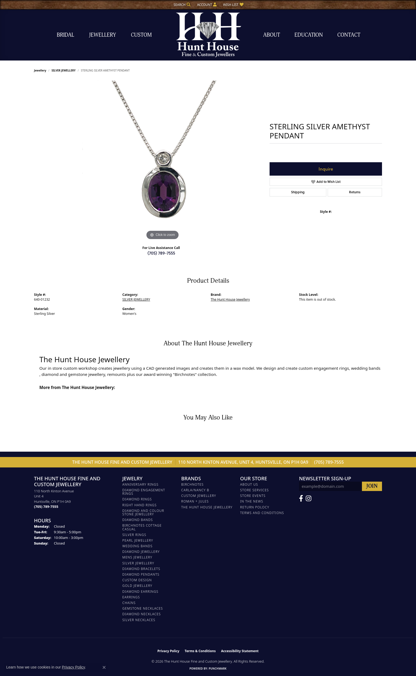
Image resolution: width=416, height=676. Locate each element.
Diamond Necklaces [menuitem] (141, 614)
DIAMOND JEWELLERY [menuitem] (141, 551)
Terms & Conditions (200, 651)
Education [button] (308, 35)
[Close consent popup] (104, 667)
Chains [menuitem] (129, 603)
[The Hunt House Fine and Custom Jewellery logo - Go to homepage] (208, 35)
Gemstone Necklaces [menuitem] (142, 608)
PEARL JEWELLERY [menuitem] (137, 540)
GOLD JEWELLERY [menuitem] (137, 585)
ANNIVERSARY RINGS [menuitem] (140, 484)
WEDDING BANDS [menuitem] (137, 546)
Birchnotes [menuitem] (192, 484)
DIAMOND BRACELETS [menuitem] (141, 569)
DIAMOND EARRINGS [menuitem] (140, 591)
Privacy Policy (168, 651)
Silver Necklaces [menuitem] (138, 620)
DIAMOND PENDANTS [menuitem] (141, 574)
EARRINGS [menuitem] (131, 597)
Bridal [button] (65, 35)
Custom (141, 35)
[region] (162, 161)
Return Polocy (254, 507)
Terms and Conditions (262, 513)
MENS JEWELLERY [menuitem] (137, 557)
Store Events (253, 495)
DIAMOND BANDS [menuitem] (137, 520)
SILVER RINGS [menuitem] (134, 535)
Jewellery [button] (102, 35)
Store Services (254, 490)
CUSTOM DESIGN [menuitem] (137, 580)
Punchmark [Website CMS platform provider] (218, 668)
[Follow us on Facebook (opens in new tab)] (301, 498)
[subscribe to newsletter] (372, 486)
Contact (348, 35)
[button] (181, 4)
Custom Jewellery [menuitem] (198, 495)
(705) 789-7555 (161, 253)
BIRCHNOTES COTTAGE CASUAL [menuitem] (142, 527)
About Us (249, 484)
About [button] (271, 35)
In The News (251, 501)
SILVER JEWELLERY (63, 70)
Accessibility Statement (240, 651)
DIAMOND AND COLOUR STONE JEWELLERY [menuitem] (143, 512)
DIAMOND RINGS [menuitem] (137, 499)
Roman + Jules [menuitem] (195, 501)
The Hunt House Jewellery (230, 299)
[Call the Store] (46, 506)
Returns (355, 192)
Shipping (298, 192)
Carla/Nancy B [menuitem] (195, 490)
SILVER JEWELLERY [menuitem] (138, 563)
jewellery (40, 70)
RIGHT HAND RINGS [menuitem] (139, 505)
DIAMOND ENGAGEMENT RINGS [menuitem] (143, 491)
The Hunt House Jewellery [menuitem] (207, 507)
